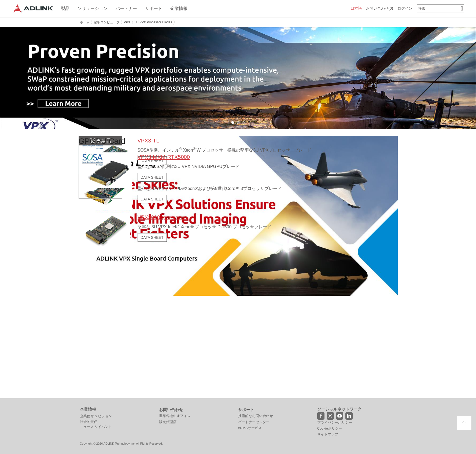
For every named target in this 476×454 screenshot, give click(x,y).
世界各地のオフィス (174, 415)
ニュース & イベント (96, 426)
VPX (127, 22)
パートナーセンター (254, 422)
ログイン (404, 8)
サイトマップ (327, 434)
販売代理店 (167, 422)
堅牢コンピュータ (107, 22)
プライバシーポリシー (334, 422)
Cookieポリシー (329, 428)
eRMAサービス (250, 428)
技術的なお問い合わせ (255, 415)
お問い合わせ (379, 8)
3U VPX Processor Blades (153, 22)
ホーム (85, 22)
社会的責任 (88, 421)
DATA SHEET (152, 199)
